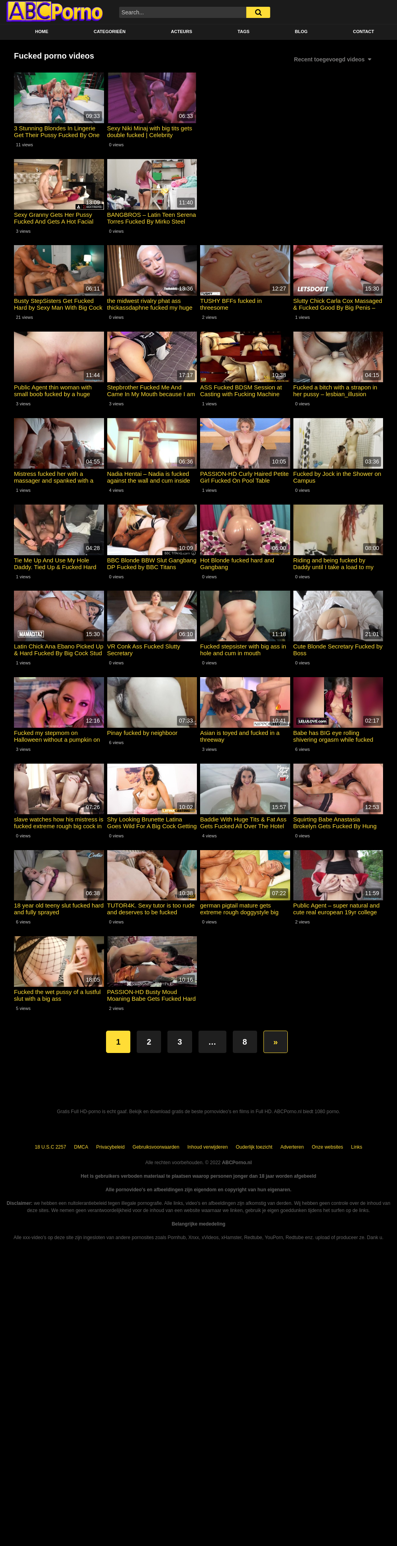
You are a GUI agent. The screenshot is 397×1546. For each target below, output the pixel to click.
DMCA (81, 1147)
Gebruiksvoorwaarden (156, 1147)
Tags (244, 31)
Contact (363, 31)
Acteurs (181, 31)
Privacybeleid (110, 1147)
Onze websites (327, 1147)
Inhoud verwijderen (207, 1147)
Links (356, 1147)
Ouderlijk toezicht (254, 1147)
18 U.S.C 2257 (50, 1147)
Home (41, 31)
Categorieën (110, 31)
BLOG (301, 31)
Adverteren (292, 1147)
